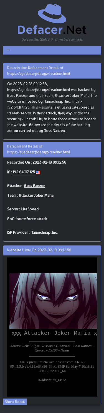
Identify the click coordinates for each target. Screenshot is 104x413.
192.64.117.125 (24, 172)
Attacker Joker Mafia (36, 195)
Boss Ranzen (34, 185)
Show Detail (15, 401)
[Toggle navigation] (9, 50)
